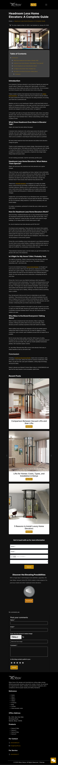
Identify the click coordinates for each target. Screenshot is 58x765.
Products (13, 702)
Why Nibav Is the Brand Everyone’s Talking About (26, 71)
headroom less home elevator (23, 358)
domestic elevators (21, 183)
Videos (13, 700)
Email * (12, 627)
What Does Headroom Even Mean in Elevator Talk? (26, 60)
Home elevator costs (17, 708)
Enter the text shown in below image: (21, 633)
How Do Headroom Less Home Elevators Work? (25, 66)
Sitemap (42, 762)
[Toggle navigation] (46, 4)
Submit (29, 567)
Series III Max (15, 732)
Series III (13, 734)
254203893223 (15, 742)
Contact (13, 706)
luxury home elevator (32, 267)
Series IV (13, 730)
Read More (29, 426)
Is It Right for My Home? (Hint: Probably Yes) (25, 68)
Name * (12, 620)
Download (29, 600)
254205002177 (15, 754)
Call (33, 4)
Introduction (15, 57)
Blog (12, 704)
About (13, 697)
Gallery (13, 699)
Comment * (13, 645)
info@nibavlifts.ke (15, 745)
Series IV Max (15, 728)
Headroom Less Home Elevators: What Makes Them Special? (28, 63)
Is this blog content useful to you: (20, 659)
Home (10, 21)
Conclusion (18, 74)
